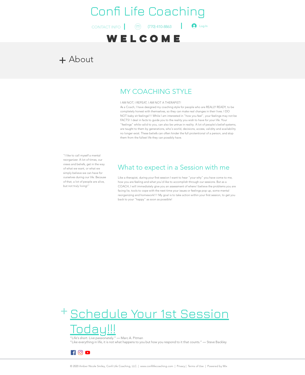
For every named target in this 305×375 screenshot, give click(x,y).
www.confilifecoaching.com (156, 366)
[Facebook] (73, 352)
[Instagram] (80, 352)
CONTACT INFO (106, 27)
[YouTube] (87, 352)
